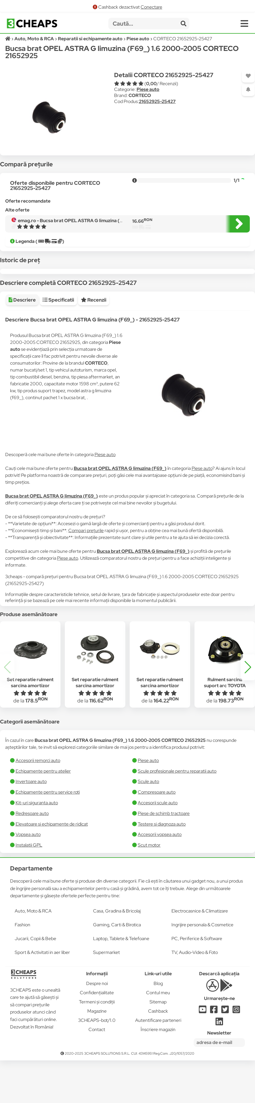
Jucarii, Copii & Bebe (35, 981)
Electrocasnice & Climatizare (199, 953)
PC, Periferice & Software (196, 981)
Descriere (22, 342)
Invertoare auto (31, 824)
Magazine (97, 1054)
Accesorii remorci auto (38, 803)
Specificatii (58, 342)
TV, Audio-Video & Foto (194, 995)
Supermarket (106, 995)
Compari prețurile (86, 573)
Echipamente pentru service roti (48, 835)
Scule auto (148, 824)
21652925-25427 (157, 101)
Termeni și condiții (97, 1044)
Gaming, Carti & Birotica (117, 967)
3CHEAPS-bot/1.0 (97, 1063)
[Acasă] (8, 39)
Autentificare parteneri (158, 1063)
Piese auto (148, 89)
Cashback (158, 1054)
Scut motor (149, 888)
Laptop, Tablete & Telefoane (121, 981)
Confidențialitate (97, 1035)
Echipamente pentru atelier (43, 814)
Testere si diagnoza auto (162, 867)
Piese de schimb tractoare (164, 856)
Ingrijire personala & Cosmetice (202, 967)
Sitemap (158, 1044)
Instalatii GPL (29, 888)
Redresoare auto (32, 856)
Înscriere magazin (158, 1072)
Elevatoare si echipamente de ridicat (52, 867)
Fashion (22, 967)
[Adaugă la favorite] (248, 76)
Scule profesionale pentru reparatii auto (177, 814)
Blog (158, 1026)
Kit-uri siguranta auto (37, 845)
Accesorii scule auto (157, 845)
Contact (96, 1072)
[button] (248, 710)
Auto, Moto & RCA (33, 953)
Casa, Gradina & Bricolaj (117, 953)
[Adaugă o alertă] (248, 89)
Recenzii (93, 342)
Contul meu (158, 1035)
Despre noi (97, 1026)
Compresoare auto (156, 835)
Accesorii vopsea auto (160, 877)
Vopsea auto (28, 877)
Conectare (151, 7)
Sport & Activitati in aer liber (42, 995)
